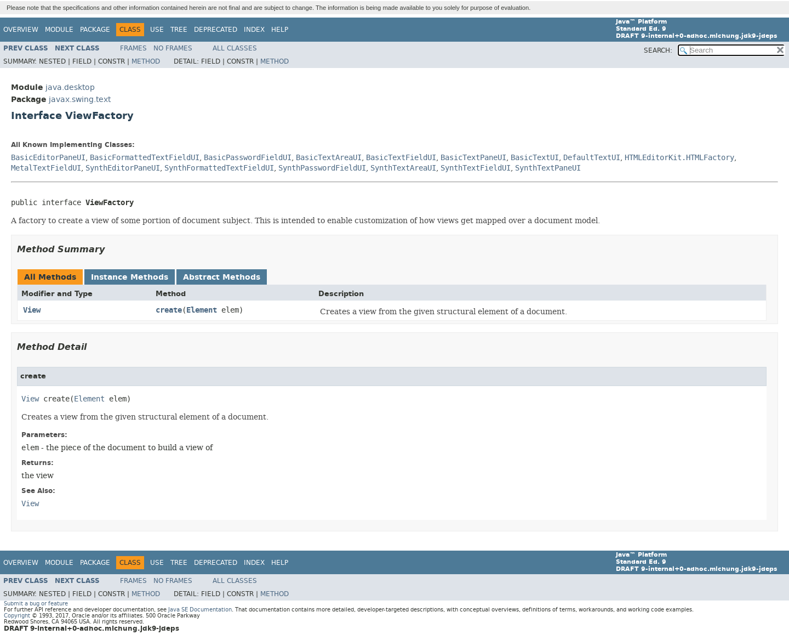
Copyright (17, 616)
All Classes (235, 48)
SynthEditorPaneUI (122, 168)
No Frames (172, 48)
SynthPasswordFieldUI (322, 168)
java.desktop (70, 87)
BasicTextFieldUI (401, 157)
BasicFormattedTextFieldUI (144, 157)
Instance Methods (129, 277)
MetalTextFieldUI (46, 168)
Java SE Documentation (200, 610)
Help (279, 29)
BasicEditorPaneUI (48, 157)
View (32, 310)
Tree (178, 29)
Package (95, 29)
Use (157, 29)
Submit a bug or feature (36, 604)
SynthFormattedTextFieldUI (219, 168)
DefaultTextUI (591, 157)
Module (59, 29)
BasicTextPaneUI (473, 157)
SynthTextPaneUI (548, 168)
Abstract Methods (221, 277)
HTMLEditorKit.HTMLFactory (679, 157)
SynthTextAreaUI (403, 168)
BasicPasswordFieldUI (247, 157)
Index (254, 29)
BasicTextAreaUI (329, 157)
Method (146, 61)
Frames (133, 48)
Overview (20, 29)
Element (201, 310)
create (169, 310)
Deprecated (215, 29)
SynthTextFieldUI (476, 168)
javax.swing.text (80, 99)
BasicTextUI (535, 157)
